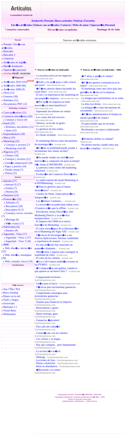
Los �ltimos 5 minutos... (49, 201)
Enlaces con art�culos (46, 25)
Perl (18, 289)
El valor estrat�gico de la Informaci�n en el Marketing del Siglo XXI (57, 230)
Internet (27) (10, 181)
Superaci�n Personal (102, 25)
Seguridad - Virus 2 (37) (18, 237)
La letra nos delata (91, 104)
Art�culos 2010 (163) (15, 81)
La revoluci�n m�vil (48, 351)
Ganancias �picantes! (48, 320)
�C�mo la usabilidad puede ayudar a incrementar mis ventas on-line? (56, 149)
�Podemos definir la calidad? (97, 138)
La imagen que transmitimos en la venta (102, 98)
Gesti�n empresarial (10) (18, 162)
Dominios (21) (11, 195)
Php (12, 289)
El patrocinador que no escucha (97, 123)
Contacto (66, 25)
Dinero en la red (11, 296)
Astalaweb (37, 20)
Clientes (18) (11, 155)
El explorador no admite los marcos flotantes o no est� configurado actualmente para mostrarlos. (18, 275)
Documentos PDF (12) (15, 104)
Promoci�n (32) (12, 199)
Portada (48, 20)
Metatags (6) (12, 219)
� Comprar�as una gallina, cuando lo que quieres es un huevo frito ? (56, 270)
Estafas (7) (11, 188)
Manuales (8, 306)
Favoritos (89, 20)
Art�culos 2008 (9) (14, 89)
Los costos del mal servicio (50, 117)
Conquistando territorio (48, 277)
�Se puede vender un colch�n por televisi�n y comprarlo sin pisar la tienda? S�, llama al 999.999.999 (57, 161)
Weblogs (40, 357)
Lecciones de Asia (45, 360)
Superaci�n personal (14, 69)
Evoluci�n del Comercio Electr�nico (56, 174)
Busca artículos (63, 20)
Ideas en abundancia (46, 366)
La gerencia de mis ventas (49, 129)
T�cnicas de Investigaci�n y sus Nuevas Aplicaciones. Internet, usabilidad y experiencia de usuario (56, 238)
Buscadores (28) (14, 206)
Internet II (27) (13, 184)
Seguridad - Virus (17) (15, 234)
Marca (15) (9, 137)
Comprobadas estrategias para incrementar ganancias (51, 294)
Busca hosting (10, 292)
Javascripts (9, 303)
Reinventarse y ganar (47, 307)
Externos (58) (10, 96)
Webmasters (9, 314)
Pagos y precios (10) (15, 166)
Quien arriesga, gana (47, 313)
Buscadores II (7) (15, 209)
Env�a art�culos (21, 25)
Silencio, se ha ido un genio (50, 123)
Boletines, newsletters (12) (20, 126)
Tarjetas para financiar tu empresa (53, 301)
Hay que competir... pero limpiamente (56, 344)
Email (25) (9, 123)
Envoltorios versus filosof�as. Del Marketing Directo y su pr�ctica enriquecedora (54, 215)
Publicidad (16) (11, 226)
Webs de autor (81, 25)
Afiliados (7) (12, 202)
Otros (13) (8, 92)
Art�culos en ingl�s (15, 62)
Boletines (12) (10, 100)
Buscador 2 (9, 54)
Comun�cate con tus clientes (51, 333)
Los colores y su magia (48, 338)
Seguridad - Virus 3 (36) (18, 241)
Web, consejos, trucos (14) (19, 261)
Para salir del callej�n (48, 326)
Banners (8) (12, 230)
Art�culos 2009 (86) (14, 85)
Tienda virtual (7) (14, 169)
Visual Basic (9, 310)
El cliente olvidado (46, 134)
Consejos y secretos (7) (18, 144)
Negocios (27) (10, 151)
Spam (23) (11, 130)
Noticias (78, 20)
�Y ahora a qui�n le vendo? (97, 76)
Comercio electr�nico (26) (17, 116)
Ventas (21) (11, 173)
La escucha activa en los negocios (53, 75)
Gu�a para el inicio (46, 283)
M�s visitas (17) (15, 223)
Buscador (8, 51)
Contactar (8, 58)
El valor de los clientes (48, 258)
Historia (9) (12, 191)
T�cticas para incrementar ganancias (55, 287)
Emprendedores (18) (14, 134)
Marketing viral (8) (16, 148)
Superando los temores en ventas (53, 111)
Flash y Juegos (11, 299)
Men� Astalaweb (12, 66)
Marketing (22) (11, 141)
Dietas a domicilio (45, 363)
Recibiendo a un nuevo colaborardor (100, 129)
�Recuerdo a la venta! (48, 369)
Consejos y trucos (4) (16, 119)
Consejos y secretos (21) (18, 159)
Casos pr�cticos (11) (14, 112)
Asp (5, 289)
